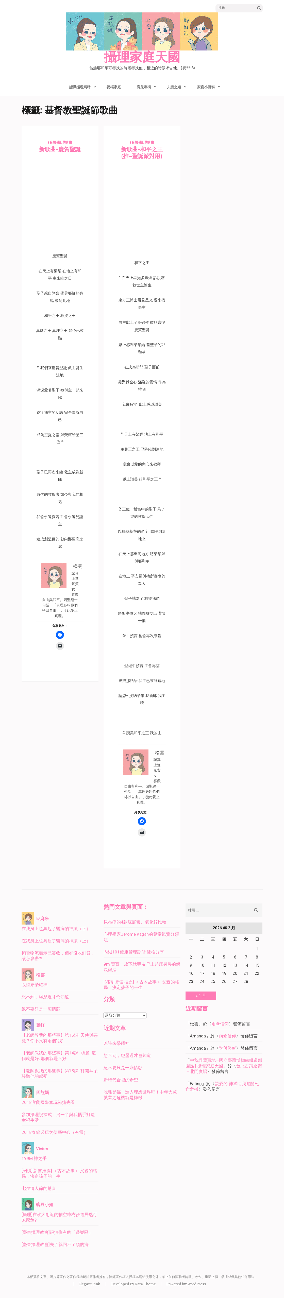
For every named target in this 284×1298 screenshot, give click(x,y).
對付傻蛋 (227, 1048)
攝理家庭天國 (142, 57)
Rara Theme (145, 1284)
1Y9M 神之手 (34, 1158)
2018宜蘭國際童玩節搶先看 (48, 1102)
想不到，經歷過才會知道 (45, 996)
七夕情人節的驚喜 (39, 1188)
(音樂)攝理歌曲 (60, 142)
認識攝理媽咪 (80, 87)
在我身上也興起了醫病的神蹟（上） (56, 940)
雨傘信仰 (220, 1023)
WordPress (197, 1284)
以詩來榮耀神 (34, 984)
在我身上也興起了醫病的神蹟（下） (56, 928)
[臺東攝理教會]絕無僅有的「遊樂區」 (57, 1232)
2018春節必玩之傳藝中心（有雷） (55, 1132)
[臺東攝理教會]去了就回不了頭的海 (55, 1244)
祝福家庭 (114, 87)
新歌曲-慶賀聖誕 (60, 149)
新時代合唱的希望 (121, 1079)
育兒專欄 (144, 87)
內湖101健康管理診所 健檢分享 (134, 951)
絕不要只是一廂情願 (41, 1009)
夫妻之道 (174, 87)
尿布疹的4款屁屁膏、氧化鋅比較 (135, 922)
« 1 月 (201, 995)
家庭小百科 (206, 87)
